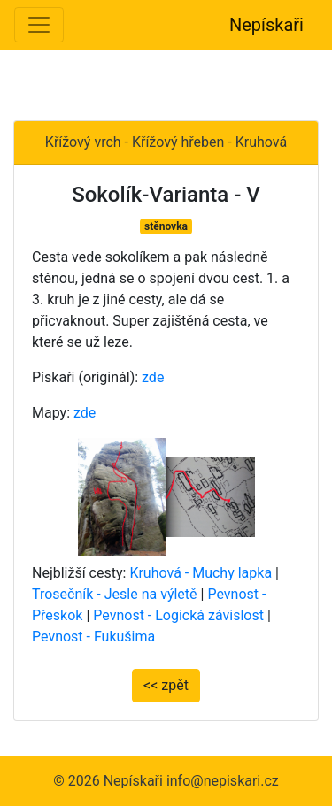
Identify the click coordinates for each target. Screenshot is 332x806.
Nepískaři (266, 24)
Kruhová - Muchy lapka (200, 572)
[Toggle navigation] (39, 24)
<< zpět (166, 685)
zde (153, 377)
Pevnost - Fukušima (93, 636)
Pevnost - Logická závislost (178, 615)
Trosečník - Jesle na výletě (114, 594)
